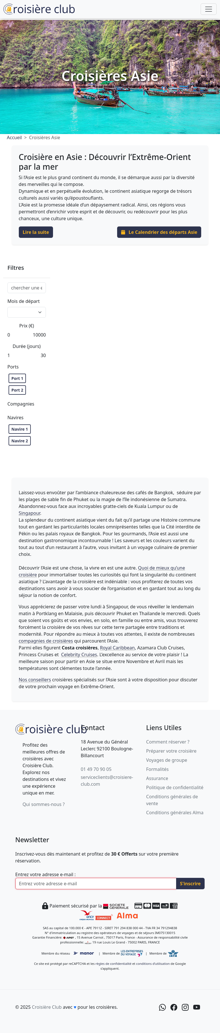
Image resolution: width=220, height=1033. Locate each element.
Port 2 (17, 390)
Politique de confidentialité (174, 787)
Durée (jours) (26, 346)
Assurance (157, 778)
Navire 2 (19, 440)
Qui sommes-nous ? (44, 804)
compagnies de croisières (46, 641)
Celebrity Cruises (79, 654)
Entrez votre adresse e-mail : (45, 874)
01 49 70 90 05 (96, 769)
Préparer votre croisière (171, 751)
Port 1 (17, 378)
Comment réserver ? (168, 742)
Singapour (29, 513)
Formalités (157, 769)
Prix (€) (26, 326)
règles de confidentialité (113, 963)
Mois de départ (23, 301)
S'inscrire (190, 883)
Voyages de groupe (166, 760)
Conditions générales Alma (174, 812)
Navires (15, 417)
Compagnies (20, 404)
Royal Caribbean (117, 648)
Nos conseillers (35, 679)
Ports (13, 367)
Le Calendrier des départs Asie (159, 232)
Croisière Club (47, 1007)
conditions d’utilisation (153, 963)
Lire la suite (36, 232)
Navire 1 (19, 429)
